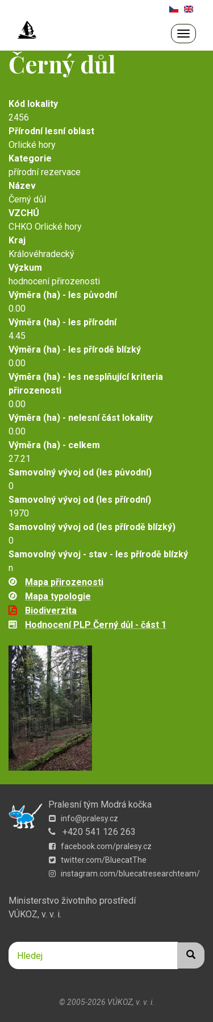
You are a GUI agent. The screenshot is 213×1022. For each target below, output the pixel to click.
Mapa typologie (58, 596)
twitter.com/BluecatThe (98, 859)
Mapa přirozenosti (64, 582)
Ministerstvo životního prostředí (72, 900)
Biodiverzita (51, 610)
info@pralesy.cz (83, 818)
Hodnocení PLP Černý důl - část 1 (95, 624)
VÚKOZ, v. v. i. (35, 914)
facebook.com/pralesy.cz (100, 846)
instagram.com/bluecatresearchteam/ (124, 873)
